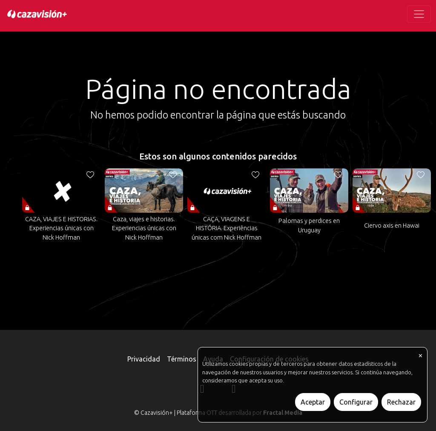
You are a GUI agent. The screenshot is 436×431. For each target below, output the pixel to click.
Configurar (356, 402)
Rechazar (401, 402)
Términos (181, 359)
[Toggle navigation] (419, 14)
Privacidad (143, 359)
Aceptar (313, 402)
